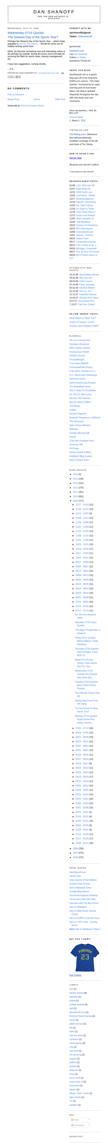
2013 (75, 483)
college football (76, 1004)
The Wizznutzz (76, 421)
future (72, 1020)
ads (71, 989)
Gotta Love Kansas (85, 215)
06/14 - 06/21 (82, 741)
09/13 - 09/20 (82, 571)
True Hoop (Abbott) (78, 363)
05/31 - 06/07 (82, 750)
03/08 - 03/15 (82, 803)
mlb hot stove (76, 1035)
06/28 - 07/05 (82, 732)
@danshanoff (85, 36)
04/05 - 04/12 (82, 785)
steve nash (74, 1078)
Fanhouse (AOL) (77, 379)
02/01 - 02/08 (82, 825)
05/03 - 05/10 (82, 768)
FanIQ (72, 437)
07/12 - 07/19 (82, 610)
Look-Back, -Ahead (85, 195)
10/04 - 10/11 (82, 558)
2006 (75, 857)
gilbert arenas (76, 1024)
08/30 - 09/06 (82, 580)
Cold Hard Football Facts (81, 441)
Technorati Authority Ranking (83, 895)
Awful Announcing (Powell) (82, 383)
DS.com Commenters (80, 340)
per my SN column (29, 44)
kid (70, 1027)
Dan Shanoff (54, 11)
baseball (73, 997)
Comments (77, 1125)
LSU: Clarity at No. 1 (86, 245)
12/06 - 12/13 (82, 518)
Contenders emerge (86, 242)
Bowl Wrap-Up (83, 189)
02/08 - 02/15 (82, 821)
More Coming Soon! (79, 460)
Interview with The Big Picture (84, 903)
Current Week (76, 117)
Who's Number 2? (85, 218)
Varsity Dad (75, 876)
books (72, 1000)
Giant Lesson (85, 281)
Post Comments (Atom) (32, 105)
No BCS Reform (87, 288)
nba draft (73, 1051)
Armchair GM (76, 444)
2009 (75, 501)
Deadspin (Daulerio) (79, 344)
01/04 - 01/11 (82, 843)
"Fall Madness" (83, 222)
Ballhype (73, 429)
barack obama (76, 993)
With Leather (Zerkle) (79, 348)
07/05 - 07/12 (82, 728)
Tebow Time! (82, 238)
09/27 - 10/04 (82, 562)
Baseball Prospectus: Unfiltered (84, 417)
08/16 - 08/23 (82, 588)
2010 (75, 496)
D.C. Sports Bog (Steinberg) (83, 375)
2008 (75, 848)
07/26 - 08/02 (82, 602)
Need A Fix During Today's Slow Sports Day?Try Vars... (86, 663)
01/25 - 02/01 (82, 830)
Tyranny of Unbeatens (87, 225)
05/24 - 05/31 (82, 755)
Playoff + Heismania (86, 202)
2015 (75, 474)
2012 (75, 487)
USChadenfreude (84, 232)
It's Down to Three (85, 209)
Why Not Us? (85, 278)
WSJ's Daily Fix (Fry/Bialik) (82, 390)
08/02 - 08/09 (82, 597)
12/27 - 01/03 (82, 504)
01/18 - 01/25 (82, 834)
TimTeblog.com (77, 134)
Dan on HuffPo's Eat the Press (84, 918)
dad (71, 1008)
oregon (72, 1058)
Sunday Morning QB (79, 433)
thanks (72, 1089)
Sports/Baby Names (89, 274)
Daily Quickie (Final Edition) (83, 880)
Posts (75, 1120)
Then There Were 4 (85, 212)
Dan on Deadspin (77, 907)
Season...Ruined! (84, 235)
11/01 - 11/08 (82, 540)
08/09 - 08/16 (82, 593)
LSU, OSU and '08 (85, 185)
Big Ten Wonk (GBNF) (80, 402)
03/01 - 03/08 (82, 807)
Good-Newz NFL (86, 301)
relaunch (73, 1070)
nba (71, 1047)
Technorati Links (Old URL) (82, 899)
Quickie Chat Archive (79, 884)
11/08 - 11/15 (82, 535)
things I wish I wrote (79, 1093)
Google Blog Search (79, 891)
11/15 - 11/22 (82, 531)
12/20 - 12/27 (82, 509)
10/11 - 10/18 (82, 553)
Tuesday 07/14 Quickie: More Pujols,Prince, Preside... (86, 685)
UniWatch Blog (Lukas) (80, 456)
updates (73, 1105)
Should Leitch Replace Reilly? (84, 326)
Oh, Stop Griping (84, 205)
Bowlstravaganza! (85, 199)
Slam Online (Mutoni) (79, 425)
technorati (74, 1085)
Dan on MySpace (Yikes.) (84, 929)
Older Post (60, 99)
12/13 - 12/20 (82, 513)
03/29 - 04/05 (82, 790)
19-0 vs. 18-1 (85, 291)
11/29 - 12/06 (82, 522)
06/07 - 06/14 (82, 746)
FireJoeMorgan (76, 359)
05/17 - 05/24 (82, 759)
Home (37, 99)
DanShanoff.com (77, 872)
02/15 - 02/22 (82, 816)
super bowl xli (76, 1082)
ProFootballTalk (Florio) (80, 367)
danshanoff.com (77, 1012)
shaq (71, 1074)
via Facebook (80, 54)
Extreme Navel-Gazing (80, 1016)
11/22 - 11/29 (82, 527)
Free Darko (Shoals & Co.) (82, 371)
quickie (72, 1066)
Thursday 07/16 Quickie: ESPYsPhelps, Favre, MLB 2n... (87, 651)
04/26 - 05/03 (82, 772)
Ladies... (73, 410)
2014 (75, 479)
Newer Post (13, 99)
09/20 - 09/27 (82, 566)
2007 (75, 853)
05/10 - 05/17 (82, 763)
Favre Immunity (86, 284)
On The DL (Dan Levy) (80, 394)
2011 (75, 492)
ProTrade (74, 448)
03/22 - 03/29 (82, 794)
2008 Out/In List (84, 192)
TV (70, 1101)
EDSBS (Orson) (77, 355)
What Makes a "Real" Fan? (82, 318)
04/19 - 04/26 (82, 777)
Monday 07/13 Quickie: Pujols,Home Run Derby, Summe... (86, 719)
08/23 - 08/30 (82, 584)
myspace (73, 1039)
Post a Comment (16, 94)
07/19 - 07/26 (82, 606)
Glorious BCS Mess (89, 298)
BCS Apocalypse (84, 228)
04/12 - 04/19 (82, 781)
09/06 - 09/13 (82, 575)
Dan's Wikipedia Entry (80, 887)
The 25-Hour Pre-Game (87, 252)
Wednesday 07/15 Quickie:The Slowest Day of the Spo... (86, 674)
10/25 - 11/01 (82, 544)
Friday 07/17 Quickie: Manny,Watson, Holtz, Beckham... (86, 641)
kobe (71, 1031)
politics (72, 1062)
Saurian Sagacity (77, 413)
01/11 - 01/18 (82, 838)
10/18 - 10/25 (82, 549)
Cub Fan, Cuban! (86, 304)
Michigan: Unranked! (86, 248)
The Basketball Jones (80, 386)
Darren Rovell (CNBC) (80, 452)
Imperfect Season (88, 294)
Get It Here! (75, 975)
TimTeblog (74, 406)
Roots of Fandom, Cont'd (81, 322)
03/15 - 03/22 (82, 799)
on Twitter (81, 57)
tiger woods (75, 1097)
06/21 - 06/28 (82, 737)
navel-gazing (75, 1043)
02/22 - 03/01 (82, 812)
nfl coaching (75, 1054)
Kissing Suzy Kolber (79, 352)
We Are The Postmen (79, 398)
